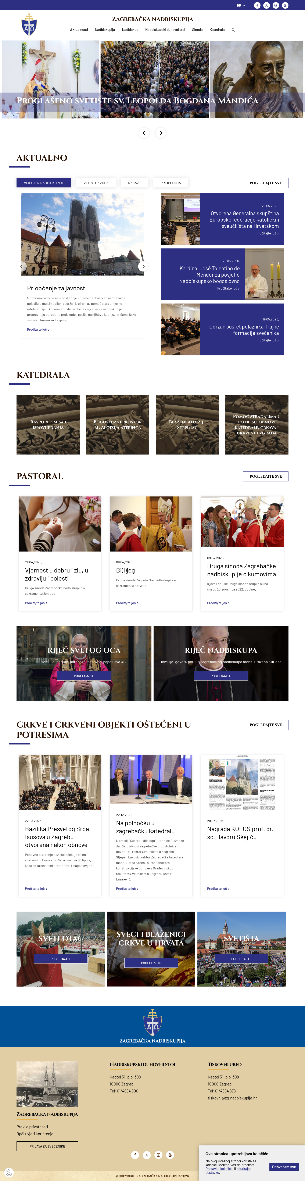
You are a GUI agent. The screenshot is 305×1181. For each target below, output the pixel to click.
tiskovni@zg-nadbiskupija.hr (232, 1097)
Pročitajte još (37, 329)
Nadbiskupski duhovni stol (165, 29)
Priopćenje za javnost (56, 288)
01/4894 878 (225, 1090)
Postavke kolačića (219, 1169)
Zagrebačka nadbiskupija (152, 19)
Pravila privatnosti (32, 1126)
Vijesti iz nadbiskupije (44, 183)
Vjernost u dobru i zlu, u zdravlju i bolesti (56, 574)
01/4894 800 (127, 1090)
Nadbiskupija (105, 29)
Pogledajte (84, 676)
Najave (134, 183)
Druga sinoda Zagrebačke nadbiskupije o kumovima (241, 570)
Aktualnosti (79, 29)
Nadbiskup (130, 29)
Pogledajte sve (266, 183)
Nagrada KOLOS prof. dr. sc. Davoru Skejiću (240, 832)
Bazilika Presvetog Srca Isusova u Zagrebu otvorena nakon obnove (57, 836)
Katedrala (217, 29)
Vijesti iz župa (96, 183)
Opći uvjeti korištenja (35, 1133)
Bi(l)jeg (125, 570)
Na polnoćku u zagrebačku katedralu (145, 826)
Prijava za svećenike (47, 1146)
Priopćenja (171, 183)
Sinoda (197, 29)
